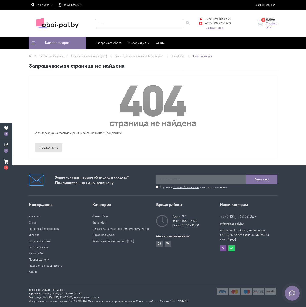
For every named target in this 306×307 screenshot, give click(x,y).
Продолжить (48, 147)
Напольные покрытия (51, 56)
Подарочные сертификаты (45, 265)
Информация (138, 43)
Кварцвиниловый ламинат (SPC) (89, 56)
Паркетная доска (103, 235)
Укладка (34, 235)
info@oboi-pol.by (232, 224)
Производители (39, 259)
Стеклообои (100, 216)
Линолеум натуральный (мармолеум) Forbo (120, 229)
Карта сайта (36, 253)
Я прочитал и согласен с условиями (193, 187)
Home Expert (178, 56)
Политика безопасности (186, 187)
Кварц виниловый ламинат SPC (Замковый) (139, 56)
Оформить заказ (271, 25)
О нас (33, 222)
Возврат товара (38, 247)
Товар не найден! (203, 56)
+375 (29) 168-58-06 (215, 19)
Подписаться (262, 179)
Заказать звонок (215, 28)
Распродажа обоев (109, 43)
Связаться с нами (40, 241)
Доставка (34, 216)
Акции (160, 43)
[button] (42, 5)
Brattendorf (99, 222)
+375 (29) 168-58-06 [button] (238, 216)
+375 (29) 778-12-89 (215, 23)
